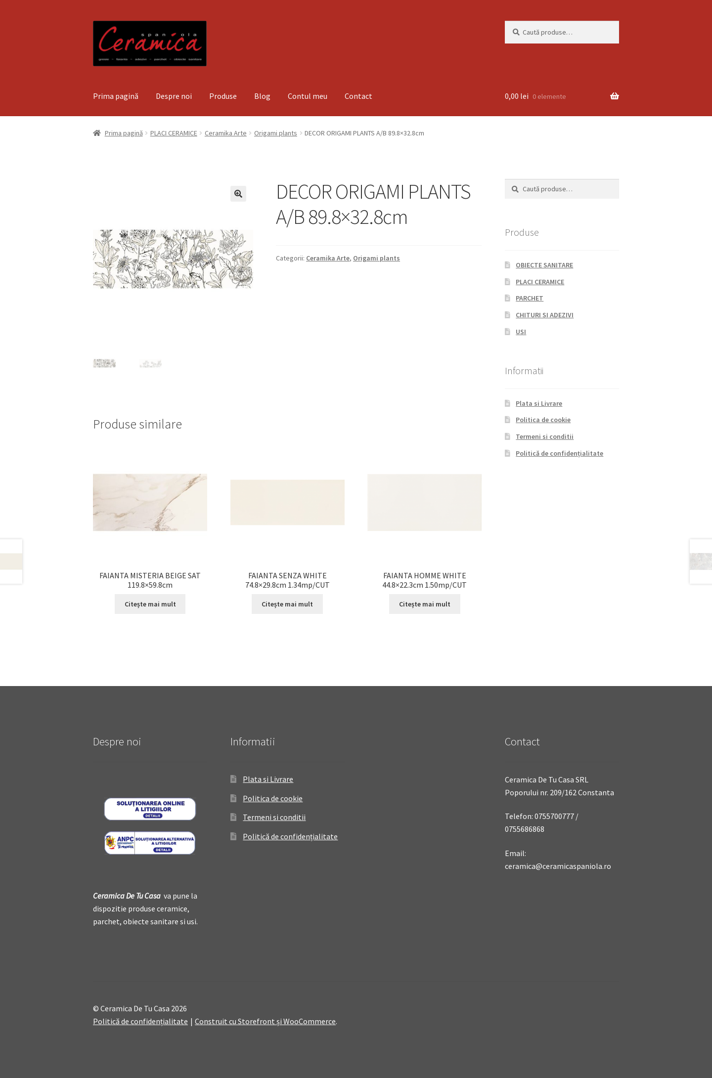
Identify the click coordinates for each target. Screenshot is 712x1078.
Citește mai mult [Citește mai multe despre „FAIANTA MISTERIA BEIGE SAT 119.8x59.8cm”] (150, 604)
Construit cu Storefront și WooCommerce (265, 1021)
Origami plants (275, 133)
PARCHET (529, 298)
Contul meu (307, 96)
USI (521, 331)
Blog (262, 96)
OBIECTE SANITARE (544, 264)
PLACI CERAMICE (173, 133)
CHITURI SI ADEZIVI (545, 314)
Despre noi (174, 96)
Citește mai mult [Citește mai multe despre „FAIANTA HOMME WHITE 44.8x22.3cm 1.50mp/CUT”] (424, 604)
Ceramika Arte (226, 133)
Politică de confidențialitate (559, 453)
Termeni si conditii (545, 436)
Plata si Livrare (539, 403)
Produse (223, 96)
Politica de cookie (543, 419)
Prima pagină (115, 96)
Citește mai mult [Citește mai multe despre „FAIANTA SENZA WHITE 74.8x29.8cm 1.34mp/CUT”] (287, 604)
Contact (358, 96)
